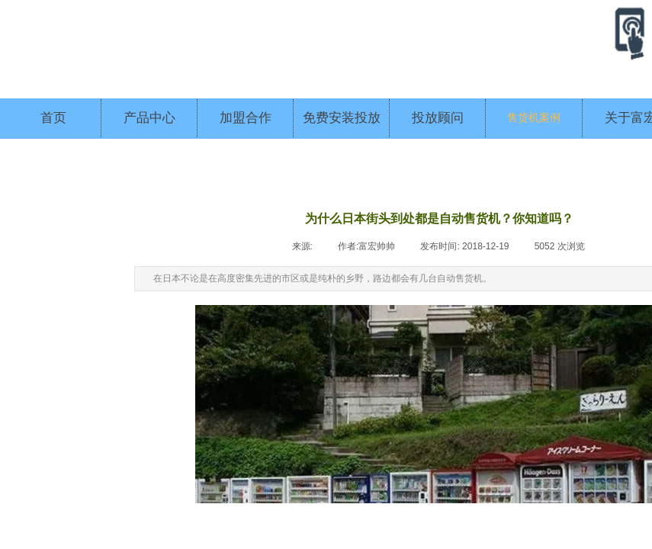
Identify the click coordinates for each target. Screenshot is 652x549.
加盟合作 (245, 118)
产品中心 (149, 118)
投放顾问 (438, 118)
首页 (53, 118)
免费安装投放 (342, 118)
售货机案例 (533, 118)
